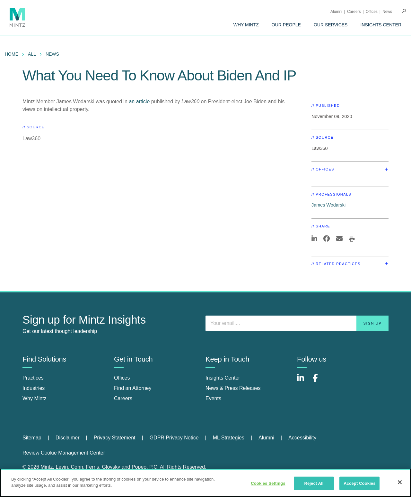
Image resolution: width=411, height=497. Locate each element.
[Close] (400, 482)
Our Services (331, 25)
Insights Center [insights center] (223, 378)
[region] (205, 483)
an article (139, 101)
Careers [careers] (123, 398)
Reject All (313, 483)
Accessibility (302, 437)
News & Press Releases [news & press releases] (233, 388)
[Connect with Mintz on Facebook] (319, 381)
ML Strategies (228, 437)
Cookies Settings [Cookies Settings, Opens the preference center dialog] (268, 483)
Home (11, 54)
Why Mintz (246, 25)
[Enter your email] (297, 323)
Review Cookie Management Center (63, 453)
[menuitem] (246, 25)
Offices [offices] (122, 378)
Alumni (336, 11)
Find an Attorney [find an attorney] (133, 388)
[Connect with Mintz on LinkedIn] (303, 381)
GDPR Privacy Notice (174, 437)
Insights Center (380, 25)
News (387, 12)
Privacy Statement (115, 437)
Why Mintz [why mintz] (34, 398)
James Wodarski (328, 204)
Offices (372, 11)
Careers (354, 11)
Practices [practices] (33, 378)
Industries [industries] (33, 388)
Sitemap (31, 437)
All (32, 54)
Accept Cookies (359, 483)
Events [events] (213, 398)
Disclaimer (68, 437)
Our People (286, 25)
